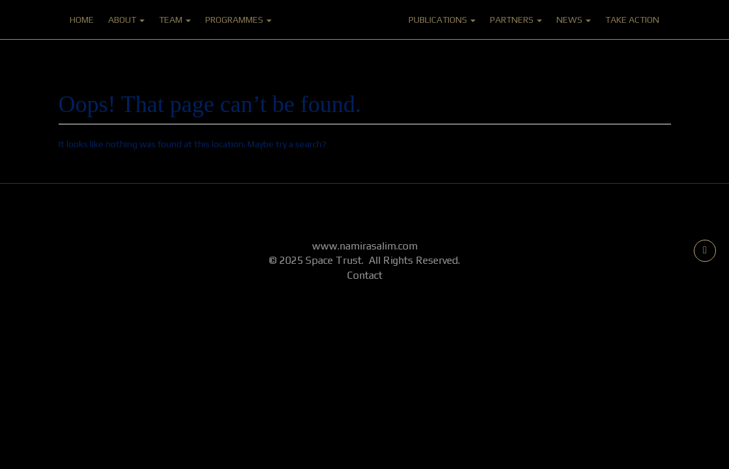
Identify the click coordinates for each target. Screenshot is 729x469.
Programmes (238, 19)
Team (175, 19)
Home (82, 19)
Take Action (632, 19)
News (573, 19)
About (126, 19)
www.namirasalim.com (365, 246)
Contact (364, 275)
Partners (516, 19)
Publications (442, 19)
